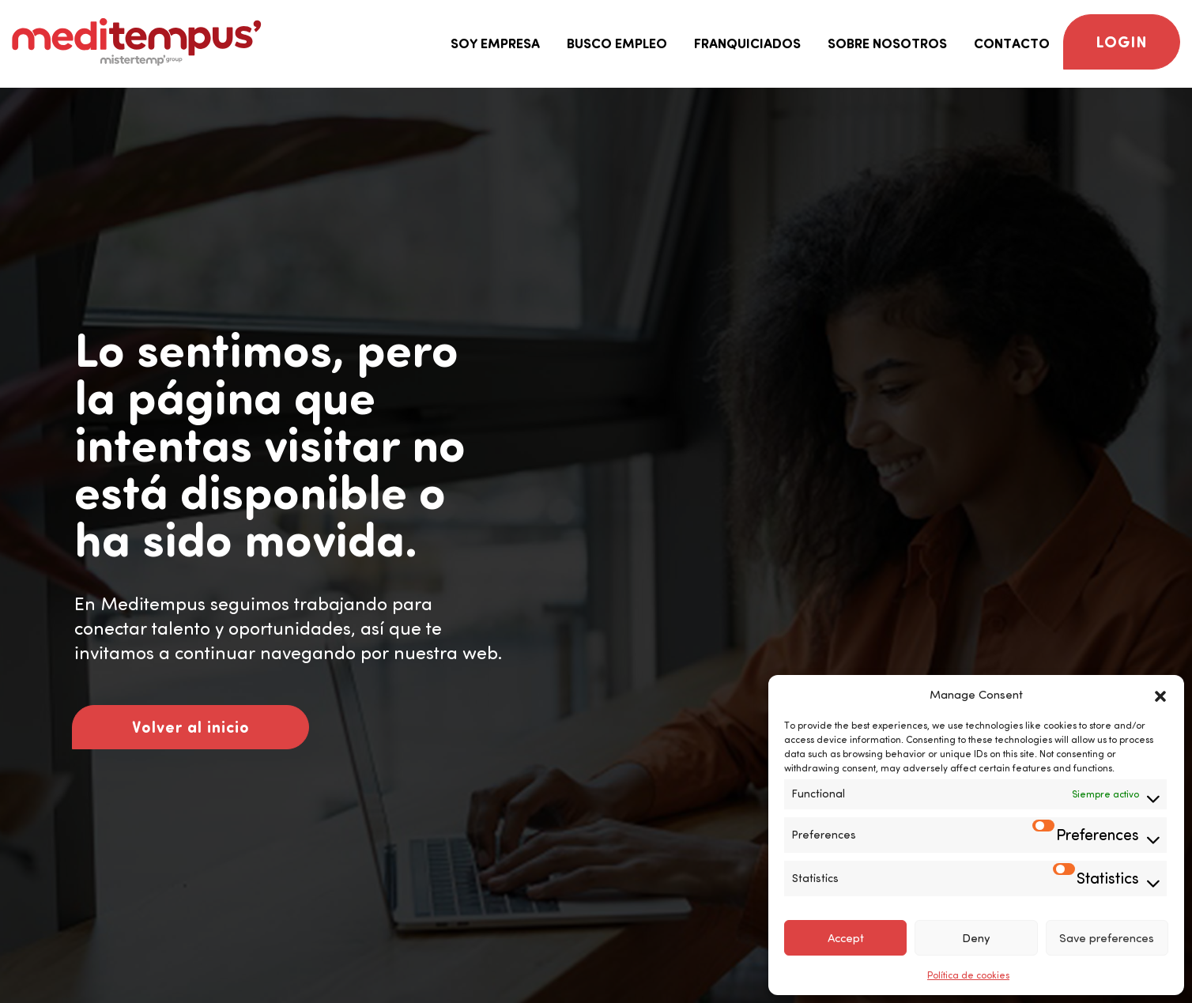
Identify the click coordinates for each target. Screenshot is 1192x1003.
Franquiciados (747, 43)
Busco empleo (617, 43)
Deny (976, 938)
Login (1122, 41)
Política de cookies (968, 975)
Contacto (1012, 43)
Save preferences (1106, 938)
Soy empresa (495, 43)
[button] (1160, 695)
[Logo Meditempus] (137, 41)
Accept (846, 938)
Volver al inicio (191, 727)
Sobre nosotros (887, 43)
